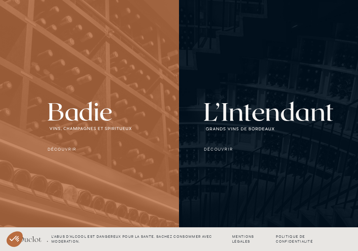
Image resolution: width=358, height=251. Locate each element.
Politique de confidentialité (294, 239)
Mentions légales (243, 239)
